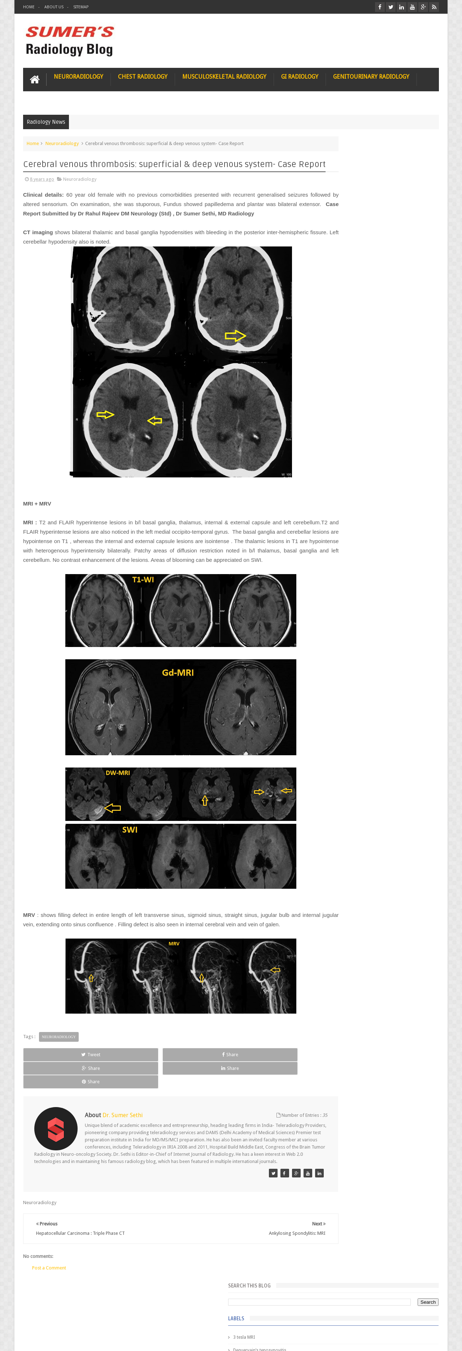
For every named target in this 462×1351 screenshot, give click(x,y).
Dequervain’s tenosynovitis (345, 202)
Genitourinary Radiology (371, 74)
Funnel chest (331, 254)
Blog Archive (417, 588)
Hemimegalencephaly (340, 371)
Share (104, 1091)
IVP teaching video (337, 423)
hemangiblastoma (337, 527)
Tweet (49, 1091)
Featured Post (376, 588)
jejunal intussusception (342, 553)
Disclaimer (78, 1318)
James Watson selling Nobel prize (357, 668)
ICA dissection (333, 410)
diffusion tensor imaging (343, 449)
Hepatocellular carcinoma (345, 384)
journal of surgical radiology (347, 566)
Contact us (420, 1318)
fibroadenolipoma (337, 501)
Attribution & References (131, 1318)
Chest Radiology (142, 74)
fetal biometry (333, 488)
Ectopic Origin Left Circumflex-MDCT (392, 768)
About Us (54, 7)
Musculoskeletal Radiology (224, 74)
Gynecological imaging (342, 345)
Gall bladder (331, 267)
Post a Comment (49, 1284)
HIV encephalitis (334, 358)
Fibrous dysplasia (336, 241)
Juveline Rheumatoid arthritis (347, 436)
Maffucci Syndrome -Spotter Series (391, 697)
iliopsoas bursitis (336, 540)
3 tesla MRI (330, 189)
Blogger (429, 1339)
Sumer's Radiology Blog (94, 1339)
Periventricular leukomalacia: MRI (388, 801)
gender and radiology (340, 514)
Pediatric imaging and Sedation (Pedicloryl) (370, 606)
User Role (40, 1318)
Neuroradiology (78, 74)
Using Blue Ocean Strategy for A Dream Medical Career (371, 992)
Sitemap (80, 7)
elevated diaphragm (338, 462)
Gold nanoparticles (338, 332)
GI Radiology (299, 74)
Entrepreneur (332, 215)
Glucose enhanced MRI (341, 306)
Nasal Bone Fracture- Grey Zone (386, 635)
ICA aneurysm (333, 397)
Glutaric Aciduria (335, 319)
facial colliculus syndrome (345, 475)
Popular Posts (335, 588)
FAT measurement (337, 228)
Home (29, 7)
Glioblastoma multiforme (344, 280)
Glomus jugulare (335, 293)
